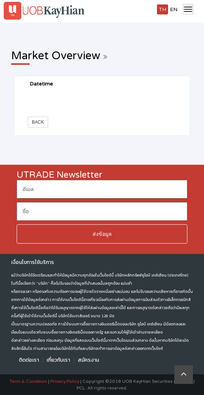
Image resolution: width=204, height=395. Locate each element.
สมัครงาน (88, 360)
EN (173, 9)
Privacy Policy (64, 381)
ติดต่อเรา (29, 360)
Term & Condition (28, 381)
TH (162, 9)
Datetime (41, 84)
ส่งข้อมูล (102, 234)
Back (38, 122)
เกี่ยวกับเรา (58, 360)
